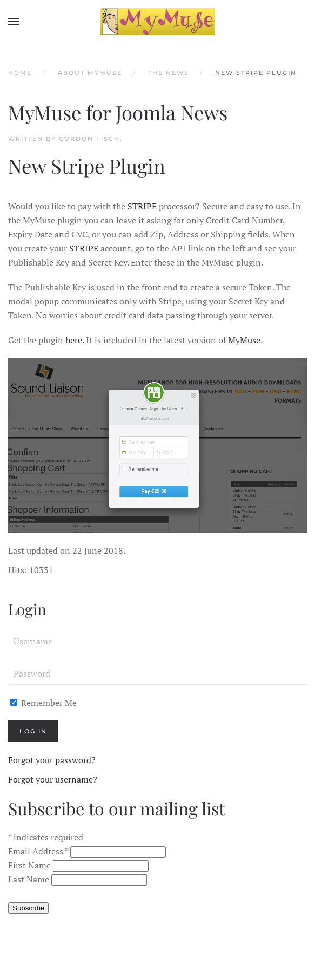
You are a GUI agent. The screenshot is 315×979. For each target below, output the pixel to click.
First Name (30, 865)
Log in (33, 731)
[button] (13, 21)
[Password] (157, 674)
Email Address (39, 851)
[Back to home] (157, 21)
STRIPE (141, 206)
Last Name (29, 879)
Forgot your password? (52, 760)
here (73, 340)
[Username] (157, 641)
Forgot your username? (52, 779)
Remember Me (43, 703)
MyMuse (244, 340)
